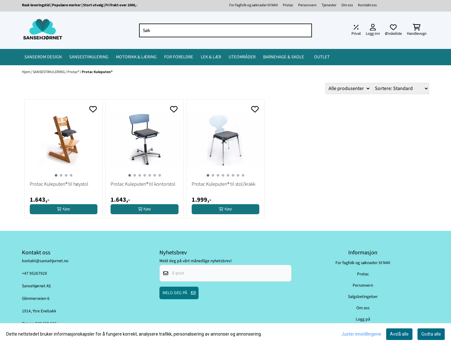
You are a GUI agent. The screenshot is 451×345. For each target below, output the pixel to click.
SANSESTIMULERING (49, 72)
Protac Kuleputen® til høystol (59, 184)
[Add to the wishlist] (93, 109)
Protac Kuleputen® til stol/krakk (223, 184)
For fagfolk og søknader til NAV (253, 5)
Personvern (307, 5)
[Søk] (225, 30)
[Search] (305, 30)
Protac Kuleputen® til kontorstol (143, 184)
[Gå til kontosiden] (372, 30)
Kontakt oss (367, 5)
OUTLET (322, 57)
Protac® (73, 72)
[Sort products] (400, 88)
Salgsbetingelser (363, 297)
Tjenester (329, 5)
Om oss (347, 5)
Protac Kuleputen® (97, 72)
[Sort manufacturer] (348, 88)
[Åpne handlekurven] (416, 30)
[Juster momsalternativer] (356, 30)
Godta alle (431, 334)
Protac (288, 5)
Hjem (26, 72)
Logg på (363, 319)
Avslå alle (399, 334)
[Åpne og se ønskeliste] (393, 30)
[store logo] (42, 30)
